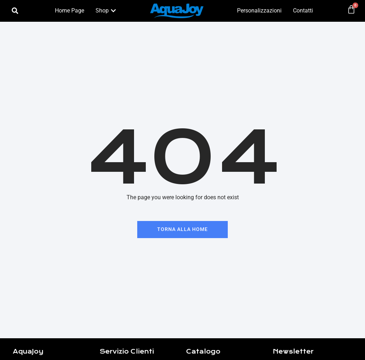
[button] (15, 11)
